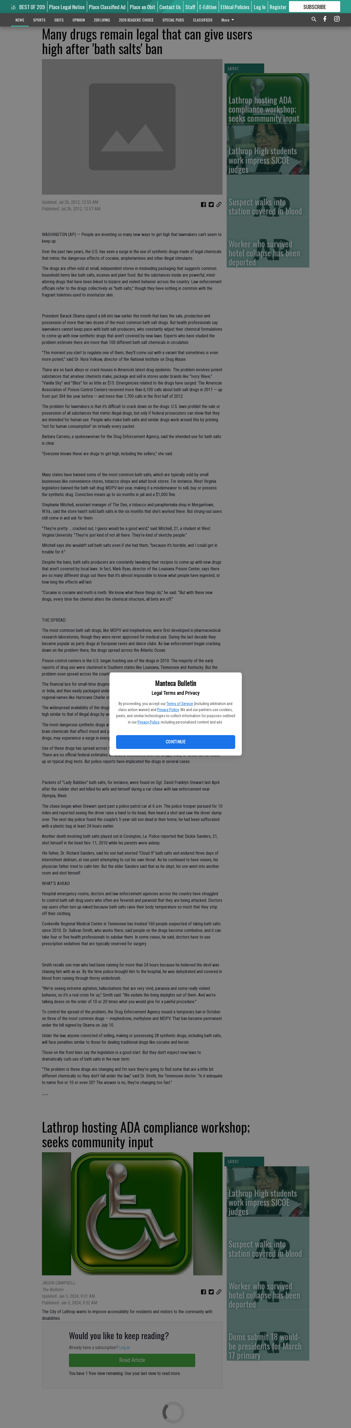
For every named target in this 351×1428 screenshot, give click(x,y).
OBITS (59, 20)
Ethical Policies (235, 6)
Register (278, 6)
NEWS (19, 20)
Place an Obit (142, 6)
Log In (260, 6)
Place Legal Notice (67, 6)
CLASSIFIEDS (203, 20)
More (228, 19)
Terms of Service (180, 703)
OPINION (79, 20)
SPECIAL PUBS (173, 20)
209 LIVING (102, 20)
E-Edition (207, 6)
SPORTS (39, 20)
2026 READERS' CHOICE (136, 20)
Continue (175, 742)
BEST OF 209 (32, 6)
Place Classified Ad (107, 6)
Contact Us (170, 6)
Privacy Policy (168, 710)
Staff (190, 6)
